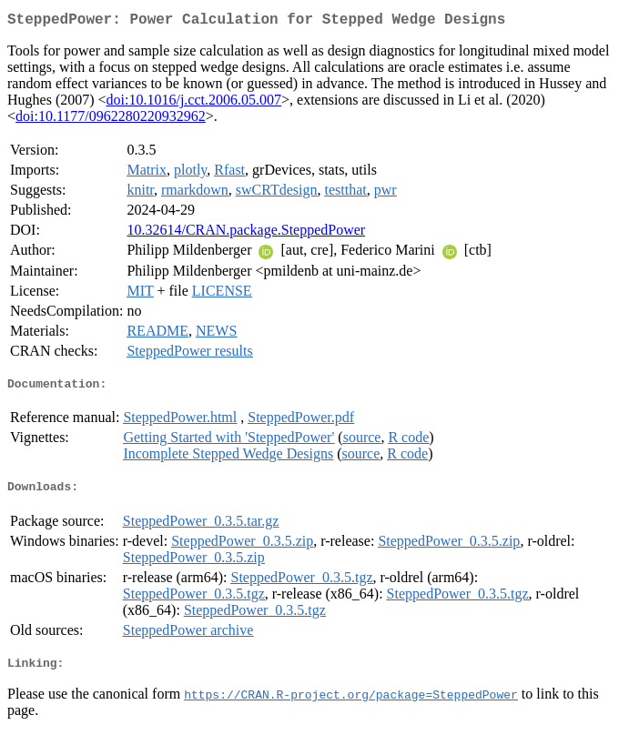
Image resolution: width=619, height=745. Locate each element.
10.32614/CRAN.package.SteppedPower (246, 233)
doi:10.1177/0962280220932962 (110, 119)
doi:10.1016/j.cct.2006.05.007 (194, 103)
